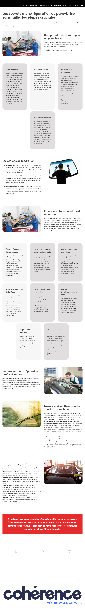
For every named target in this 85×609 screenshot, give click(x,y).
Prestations (17, 579)
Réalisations (45, 579)
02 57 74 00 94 (16, 558)
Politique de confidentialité (55, 605)
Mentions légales (40, 605)
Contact (71, 579)
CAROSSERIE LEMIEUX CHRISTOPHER (22, 605)
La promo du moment (31, 579)
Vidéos (54, 579)
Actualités (62, 579)
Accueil (8, 579)
